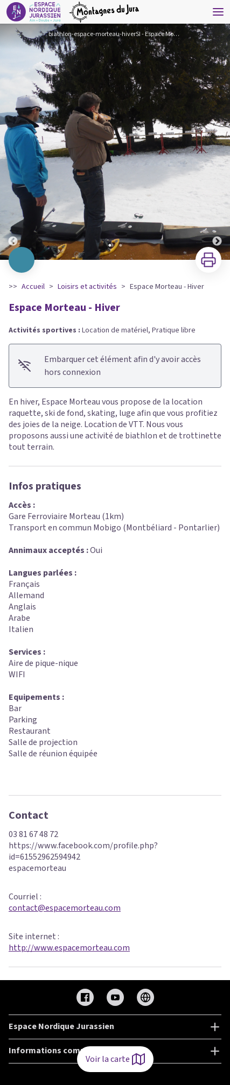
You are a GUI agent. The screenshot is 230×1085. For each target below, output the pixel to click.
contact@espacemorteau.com (65, 908)
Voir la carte (115, 1059)
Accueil (33, 286)
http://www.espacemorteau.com (69, 948)
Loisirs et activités (87, 286)
